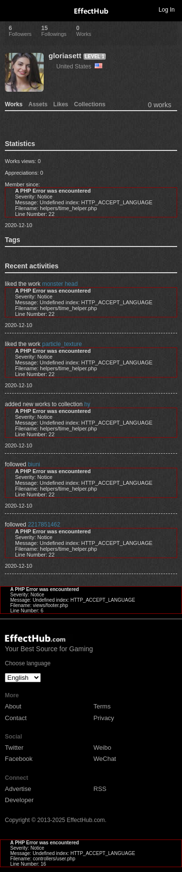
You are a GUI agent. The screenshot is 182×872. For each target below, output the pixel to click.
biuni (34, 464)
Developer (19, 800)
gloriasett (65, 55)
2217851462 (44, 524)
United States (79, 66)
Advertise (18, 788)
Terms (102, 706)
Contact (16, 718)
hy (87, 404)
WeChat (105, 758)
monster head (60, 283)
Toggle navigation (11, 9)
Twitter (14, 747)
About (13, 706)
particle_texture (62, 344)
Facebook (19, 758)
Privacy (104, 718)
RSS (100, 788)
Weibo (103, 747)
